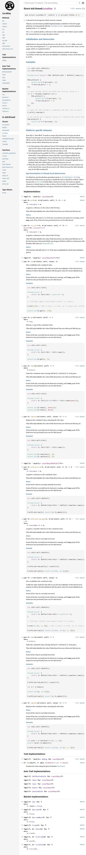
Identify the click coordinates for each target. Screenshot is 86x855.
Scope (4, 136)
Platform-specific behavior (39, 130)
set (3, 29)
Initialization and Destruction (40, 39)
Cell (53, 258)
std (32, 8)
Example (29, 494)
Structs (5, 122)
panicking (5, 159)
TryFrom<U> (5, 108)
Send (3, 75)
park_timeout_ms (7, 167)
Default (32, 370)
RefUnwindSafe (7, 72)
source (78, 9)
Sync (3, 77)
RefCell (55, 463)
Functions (6, 150)
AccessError (5, 125)
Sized (40, 806)
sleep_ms (5, 175)
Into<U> (4, 106)
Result (4, 193)
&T (35, 204)
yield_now (5, 184)
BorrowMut (37, 817)
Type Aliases (7, 190)
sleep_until (5, 178)
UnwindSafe (6, 83)
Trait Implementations (9, 56)
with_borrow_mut (7, 49)
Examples (30, 62)
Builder (4, 127)
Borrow (35, 810)
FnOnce (31, 204)
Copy (30, 321)
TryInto (39, 845)
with (3, 43)
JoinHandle (5, 130)
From (34, 825)
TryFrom (39, 837)
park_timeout (6, 164)
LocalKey (6, 13)
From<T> (4, 103)
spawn (4, 181)
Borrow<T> (5, 97)
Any (3, 94)
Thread (4, 141)
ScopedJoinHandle (8, 139)
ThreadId (5, 144)
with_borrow (6, 46)
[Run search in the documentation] (50, 3)
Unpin (4, 80)
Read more (61, 766)
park (3, 161)
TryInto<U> (5, 111)
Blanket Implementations (9, 90)
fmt (28, 763)
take (3, 35)
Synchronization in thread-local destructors (45, 173)
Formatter (49, 763)
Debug (4, 60)
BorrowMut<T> (6, 100)
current (4, 156)
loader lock (39, 182)
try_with (4, 40)
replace (4, 24)
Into (37, 829)
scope (4, 170)
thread (38, 8)
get (3, 21)
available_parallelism (9, 153)
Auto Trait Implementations (9, 67)
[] (84, 9)
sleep (4, 173)
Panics (28, 215)
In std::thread (8, 117)
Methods (5, 18)
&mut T (37, 525)
